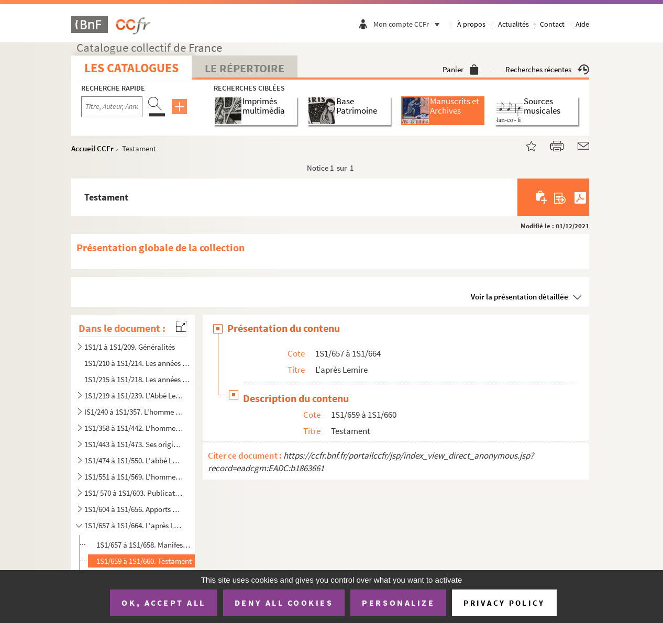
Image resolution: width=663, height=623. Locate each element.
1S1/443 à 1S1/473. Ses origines (133, 444)
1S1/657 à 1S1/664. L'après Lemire (133, 525)
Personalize (398, 602)
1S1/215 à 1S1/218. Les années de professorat (137, 379)
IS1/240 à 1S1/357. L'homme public (133, 412)
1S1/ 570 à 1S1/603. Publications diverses (133, 493)
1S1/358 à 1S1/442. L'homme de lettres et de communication (133, 428)
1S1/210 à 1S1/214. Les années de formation (137, 363)
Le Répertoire (244, 68)
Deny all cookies (284, 602)
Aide (582, 24)
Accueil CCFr (92, 148)
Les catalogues (131, 68)
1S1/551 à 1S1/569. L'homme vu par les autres (133, 477)
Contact (552, 24)
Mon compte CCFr (409, 24)
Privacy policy (504, 603)
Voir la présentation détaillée (519, 297)
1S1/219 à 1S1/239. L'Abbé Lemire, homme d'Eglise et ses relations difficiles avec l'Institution (133, 395)
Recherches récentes (547, 69)
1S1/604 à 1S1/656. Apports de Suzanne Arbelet (133, 509)
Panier (461, 69)
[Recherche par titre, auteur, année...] (111, 106)
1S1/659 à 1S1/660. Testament (144, 561)
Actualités (513, 24)
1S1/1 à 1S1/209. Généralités (129, 347)
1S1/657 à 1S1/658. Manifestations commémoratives (144, 545)
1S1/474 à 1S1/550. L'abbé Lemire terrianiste (133, 460)
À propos (471, 24)
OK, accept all (163, 602)
